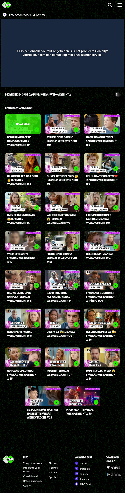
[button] (8, 80)
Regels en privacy (32, 480)
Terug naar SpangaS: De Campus (26, 14)
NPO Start (83, 484)
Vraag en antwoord (33, 463)
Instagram (82, 468)
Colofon (27, 485)
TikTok (81, 463)
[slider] (62, 73)
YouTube (82, 473)
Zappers (53, 472)
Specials (53, 477)
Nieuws (53, 463)
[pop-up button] (110, 80)
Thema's (53, 467)
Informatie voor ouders (31, 469)
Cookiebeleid (30, 476)
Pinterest (82, 479)
